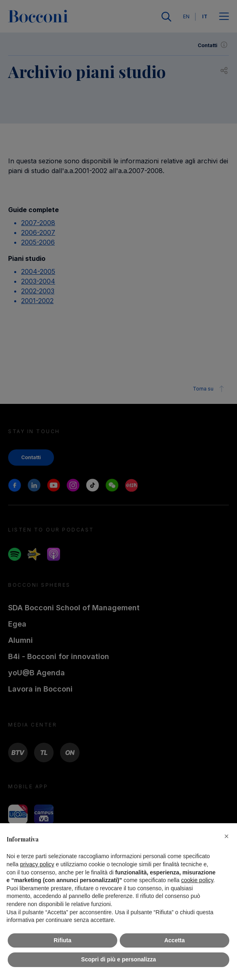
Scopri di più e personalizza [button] (118, 959)
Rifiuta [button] (62, 940)
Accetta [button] (174, 940)
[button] (226, 836)
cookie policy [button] (197, 880)
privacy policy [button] (37, 864)
